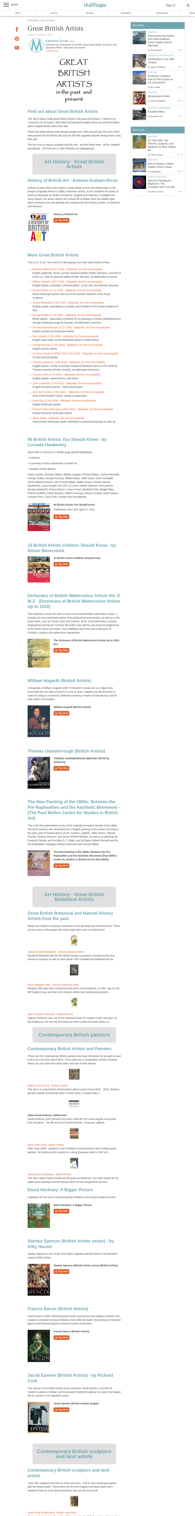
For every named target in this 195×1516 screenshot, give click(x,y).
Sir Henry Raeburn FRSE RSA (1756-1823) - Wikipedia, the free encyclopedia (75, 353)
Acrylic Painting (157, 177)
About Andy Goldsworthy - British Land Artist (52, 1512)
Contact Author (52, 51)
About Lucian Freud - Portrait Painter (48, 1085)
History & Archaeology (161, 55)
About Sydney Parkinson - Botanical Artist (50, 1014)
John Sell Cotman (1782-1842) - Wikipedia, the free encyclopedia (68, 392)
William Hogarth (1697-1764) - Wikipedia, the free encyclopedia (67, 281)
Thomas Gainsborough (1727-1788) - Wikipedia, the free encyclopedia (71, 327)
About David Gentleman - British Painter (50, 1174)
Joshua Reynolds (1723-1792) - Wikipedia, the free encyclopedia (68, 302)
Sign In (170, 5)
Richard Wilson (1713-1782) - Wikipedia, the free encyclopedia (67, 290)
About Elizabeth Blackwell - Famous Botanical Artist (56, 952)
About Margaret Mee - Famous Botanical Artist (53, 984)
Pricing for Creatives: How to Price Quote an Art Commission (160, 79)
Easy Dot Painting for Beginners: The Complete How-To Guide (161, 184)
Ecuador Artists (156, 111)
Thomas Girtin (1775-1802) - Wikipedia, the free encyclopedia (66, 374)
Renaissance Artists (159, 96)
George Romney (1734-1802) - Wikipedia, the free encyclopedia (68, 345)
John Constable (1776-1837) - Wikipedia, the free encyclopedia (67, 383)
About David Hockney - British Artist (47, 1115)
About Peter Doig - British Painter (46, 1145)
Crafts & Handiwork (159, 108)
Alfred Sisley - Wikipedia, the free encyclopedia (58, 418)
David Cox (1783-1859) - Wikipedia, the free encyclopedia (64, 400)
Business (126, 13)
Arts (18, 13)
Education (162, 13)
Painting (152, 32)
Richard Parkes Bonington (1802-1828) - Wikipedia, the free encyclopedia (73, 409)
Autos (54, 13)
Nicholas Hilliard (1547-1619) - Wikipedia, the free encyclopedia (67, 269)
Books (90, 13)
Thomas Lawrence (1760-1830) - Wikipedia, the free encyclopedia (69, 362)
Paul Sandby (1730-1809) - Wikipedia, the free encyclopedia (66, 336)
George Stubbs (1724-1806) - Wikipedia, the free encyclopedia (67, 315)
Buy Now (61, 220)
